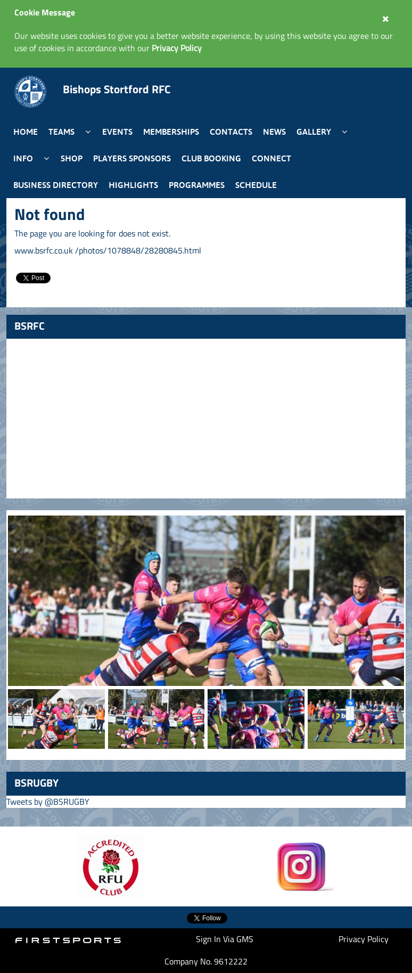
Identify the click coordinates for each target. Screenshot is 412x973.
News (274, 131)
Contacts (231, 131)
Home (25, 131)
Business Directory (55, 184)
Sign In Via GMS (224, 939)
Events (117, 131)
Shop (72, 158)
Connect (271, 158)
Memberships (171, 131)
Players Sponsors (132, 158)
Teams (61, 131)
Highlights (133, 184)
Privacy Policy (364, 939)
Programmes (197, 184)
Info (23, 158)
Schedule (256, 184)
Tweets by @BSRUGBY (47, 801)
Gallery (313, 131)
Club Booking (211, 158)
